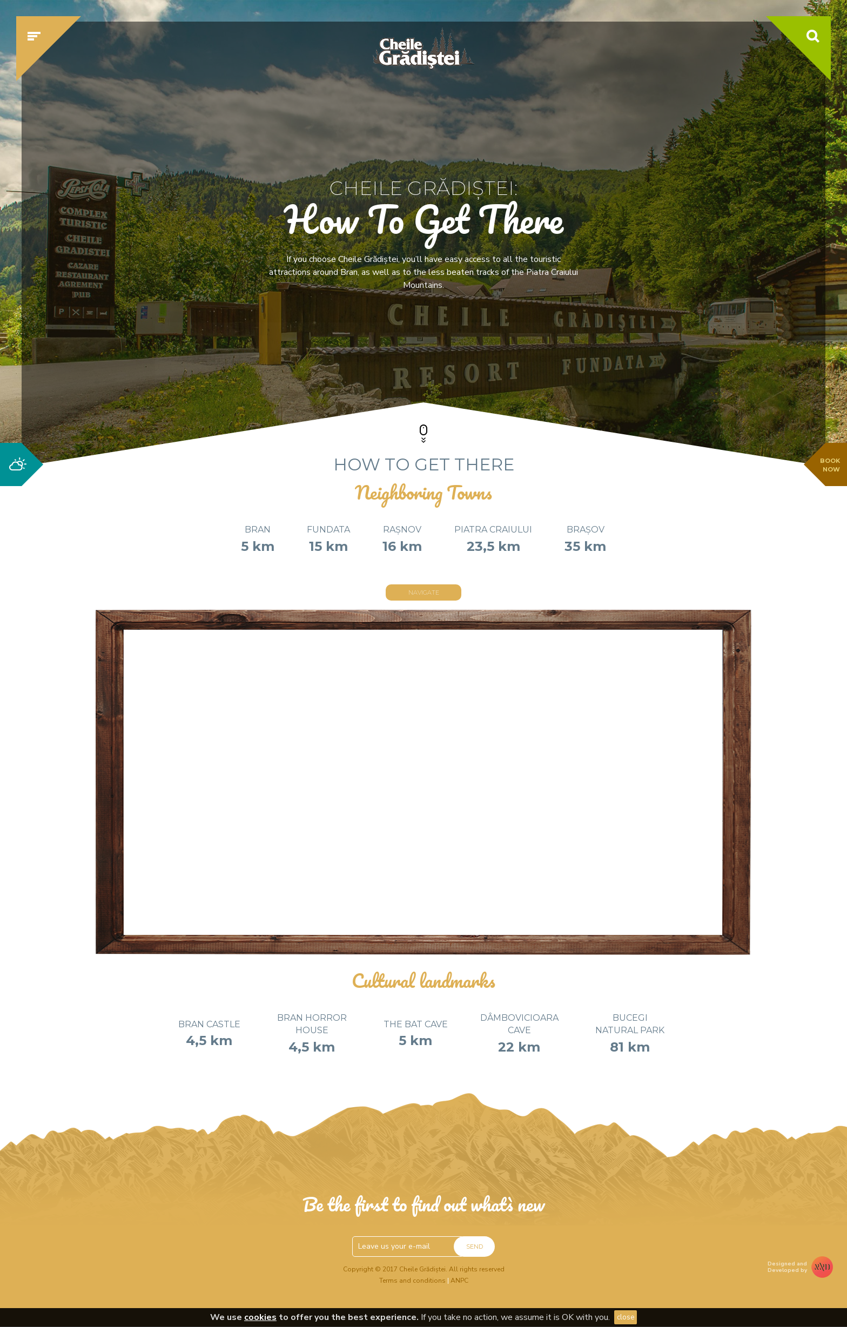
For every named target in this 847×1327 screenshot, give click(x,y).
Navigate (423, 592)
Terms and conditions (412, 1280)
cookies (260, 1317)
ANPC (459, 1280)
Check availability (620, 355)
